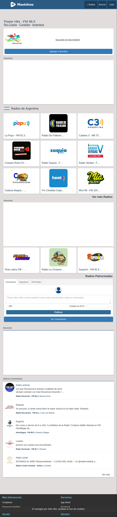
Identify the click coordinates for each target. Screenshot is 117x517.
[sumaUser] (97, 306)
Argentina (38, 24)
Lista (111, 4)
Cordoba (24, 24)
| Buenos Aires (33, 396)
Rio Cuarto (10, 24)
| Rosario (31, 449)
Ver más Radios (102, 196)
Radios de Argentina (24, 108)
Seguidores (23, 282)
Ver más (106, 474)
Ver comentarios (58, 319)
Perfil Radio (36, 282)
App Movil (65, 502)
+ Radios (91, 4)
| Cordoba (33, 466)
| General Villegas (32, 432)
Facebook (65, 507)
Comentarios (10, 282)
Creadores (7, 502)
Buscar (102, 4)
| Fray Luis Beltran (35, 413)
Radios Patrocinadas (99, 276)
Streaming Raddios (11, 507)
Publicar (58, 312)
